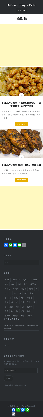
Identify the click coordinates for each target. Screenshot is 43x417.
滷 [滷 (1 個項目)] (36, 289)
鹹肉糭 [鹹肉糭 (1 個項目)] (7, 316)
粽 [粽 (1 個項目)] (12, 302)
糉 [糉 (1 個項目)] (17, 302)
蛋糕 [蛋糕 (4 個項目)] (6, 311)
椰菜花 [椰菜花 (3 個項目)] (7, 289)
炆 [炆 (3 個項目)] (6, 293)
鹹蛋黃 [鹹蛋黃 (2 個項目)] (15, 316)
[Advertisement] (21, 45)
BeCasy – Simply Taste (21, 5)
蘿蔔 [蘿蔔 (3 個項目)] (17, 307)
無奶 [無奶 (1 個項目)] (25, 293)
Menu (22, 10)
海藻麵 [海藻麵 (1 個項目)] (15, 289)
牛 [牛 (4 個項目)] (10, 298)
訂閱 (8, 378)
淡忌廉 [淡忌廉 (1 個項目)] (23, 289)
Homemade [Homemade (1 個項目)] (16, 280)
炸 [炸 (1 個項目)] (15, 293)
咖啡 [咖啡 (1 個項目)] (19, 284)
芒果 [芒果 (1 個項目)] (22, 302)
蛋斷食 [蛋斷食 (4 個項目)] (29, 307)
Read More (21, 124)
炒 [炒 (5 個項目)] (10, 293)
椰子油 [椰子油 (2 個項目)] (33, 284)
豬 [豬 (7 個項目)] (12, 311)
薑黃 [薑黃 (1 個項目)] (11, 307)
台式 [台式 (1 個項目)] (13, 284)
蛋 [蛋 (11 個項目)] (23, 307)
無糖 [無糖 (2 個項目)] (31, 293)
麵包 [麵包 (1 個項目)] (23, 316)
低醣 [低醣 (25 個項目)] (6, 284)
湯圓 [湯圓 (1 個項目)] (31, 289)
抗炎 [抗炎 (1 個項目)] (26, 284)
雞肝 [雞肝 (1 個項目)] (29, 311)
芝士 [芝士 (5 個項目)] (29, 302)
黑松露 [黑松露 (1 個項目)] (30, 316)
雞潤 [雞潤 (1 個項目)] (22, 311)
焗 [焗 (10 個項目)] (20, 293)
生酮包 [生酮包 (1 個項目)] (29, 298)
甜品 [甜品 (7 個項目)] (16, 298)
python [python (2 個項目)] (26, 280)
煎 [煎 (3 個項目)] (6, 298)
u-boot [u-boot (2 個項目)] (34, 280)
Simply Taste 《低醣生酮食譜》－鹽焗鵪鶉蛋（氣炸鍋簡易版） (21, 327)
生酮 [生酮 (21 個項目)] (22, 298)
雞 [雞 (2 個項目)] (17, 311)
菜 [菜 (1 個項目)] (34, 302)
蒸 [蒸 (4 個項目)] (6, 307)
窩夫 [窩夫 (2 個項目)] (6, 302)
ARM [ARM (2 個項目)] (7, 280)
